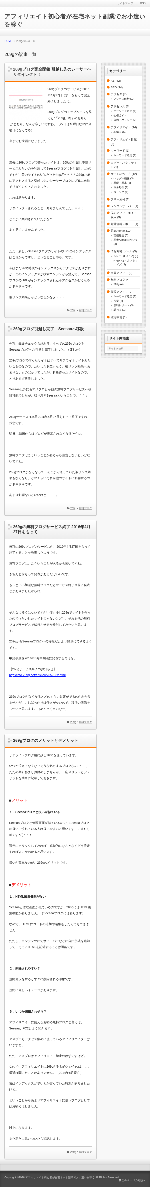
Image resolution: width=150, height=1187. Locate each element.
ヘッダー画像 (122, 178)
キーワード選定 (123, 111)
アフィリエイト (121, 127)
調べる (118, 309)
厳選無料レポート (122, 224)
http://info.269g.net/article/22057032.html (37, 675)
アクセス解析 (122, 98)
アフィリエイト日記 (124, 139)
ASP (113, 80)
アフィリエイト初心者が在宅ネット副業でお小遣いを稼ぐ (60, 1177)
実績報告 (119, 235)
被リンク (119, 192)
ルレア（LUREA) (124, 256)
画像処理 (119, 187)
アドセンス (118, 106)
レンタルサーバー (122, 206)
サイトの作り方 (121, 174)
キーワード (118, 150)
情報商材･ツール (121, 251)
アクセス (116, 94)
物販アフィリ (119, 291)
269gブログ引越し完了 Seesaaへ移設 (48, 329)
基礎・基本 (120, 182)
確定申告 (116, 317)
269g (73, 310)
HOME (8, 41)
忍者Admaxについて (126, 239)
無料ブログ (85, 310)
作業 (116, 300)
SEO (114, 87)
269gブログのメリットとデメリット (45, 740)
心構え (118, 115)
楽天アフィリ (119, 273)
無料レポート (122, 305)
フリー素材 (118, 199)
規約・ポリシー (123, 119)
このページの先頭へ (132, 1180)
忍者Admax (118, 230)
